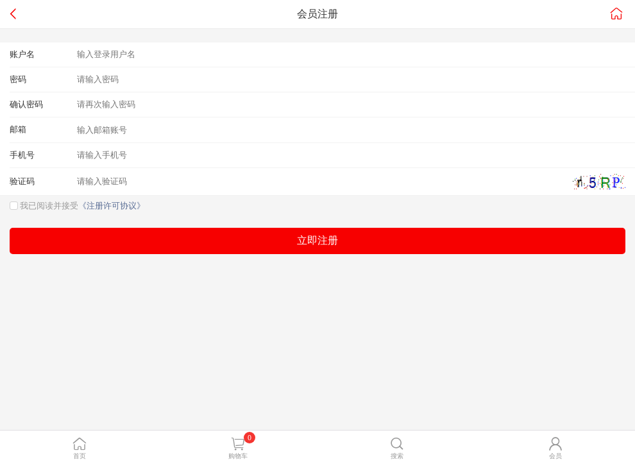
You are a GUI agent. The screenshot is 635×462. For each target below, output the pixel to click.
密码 (18, 79)
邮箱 (18, 129)
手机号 (22, 155)
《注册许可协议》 (111, 205)
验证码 (22, 181)
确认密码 (26, 104)
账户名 (22, 54)
